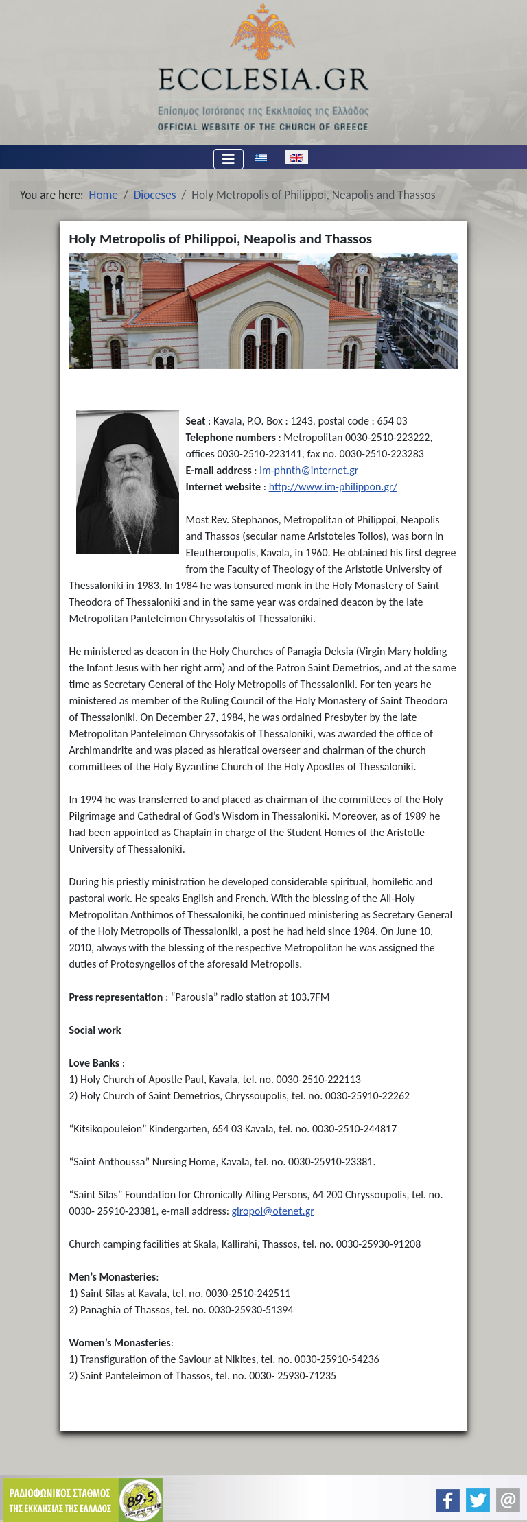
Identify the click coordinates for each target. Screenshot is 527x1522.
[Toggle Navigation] (228, 159)
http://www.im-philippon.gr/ (333, 486)
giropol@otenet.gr (273, 1210)
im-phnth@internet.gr (308, 470)
